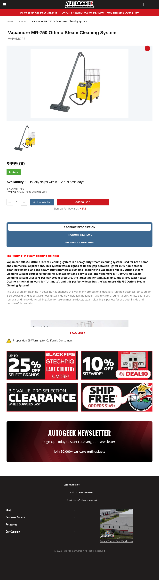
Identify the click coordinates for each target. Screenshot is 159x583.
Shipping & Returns (79, 242)
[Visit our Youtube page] (87, 484)
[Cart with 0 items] (154, 4)
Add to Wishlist (42, 202)
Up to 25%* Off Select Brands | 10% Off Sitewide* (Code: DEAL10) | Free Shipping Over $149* (79, 12)
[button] (147, 48)
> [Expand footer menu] (76, 510)
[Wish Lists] (147, 4)
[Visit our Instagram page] (93, 484)
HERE (83, 208)
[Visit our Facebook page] (82, 484)
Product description (79, 227)
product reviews (79, 234)
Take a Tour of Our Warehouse (116, 541)
